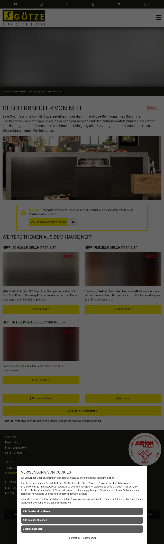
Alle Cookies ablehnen (35, 520)
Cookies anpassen (33, 528)
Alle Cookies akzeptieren (36, 511)
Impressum (74, 538)
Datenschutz (89, 538)
